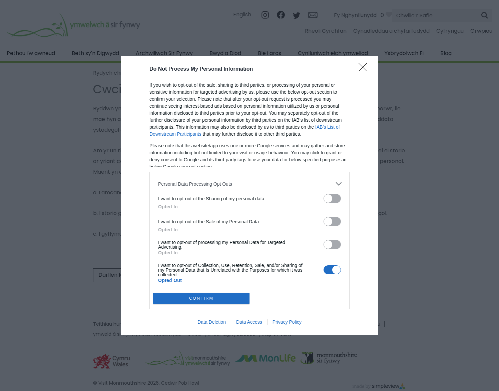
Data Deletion (211, 322)
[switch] (332, 198)
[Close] (365, 69)
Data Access (249, 322)
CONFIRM (201, 298)
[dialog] (249, 195)
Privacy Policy (287, 322)
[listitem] (249, 183)
